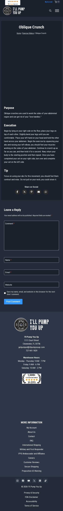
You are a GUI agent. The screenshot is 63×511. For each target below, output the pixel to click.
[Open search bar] (50, 11)
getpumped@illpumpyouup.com (32, 347)
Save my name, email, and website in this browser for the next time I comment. (31, 293)
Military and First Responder (31, 449)
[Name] (31, 260)
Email (8, 272)
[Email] (31, 272)
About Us (31, 432)
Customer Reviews (31, 462)
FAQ (31, 440)
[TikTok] (45, 480)
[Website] (31, 284)
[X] (34, 480)
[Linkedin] (40, 480)
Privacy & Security (31, 492)
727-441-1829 (31, 350)
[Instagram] (17, 480)
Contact (31, 436)
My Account (48, 2)
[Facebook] (23, 480)
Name (8, 260)
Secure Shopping (31, 466)
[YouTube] (28, 480)
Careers (31, 458)
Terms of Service (31, 505)
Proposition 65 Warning (31, 471)
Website (8, 285)
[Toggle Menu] (57, 11)
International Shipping (31, 445)
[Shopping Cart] (57, 1)
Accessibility (31, 501)
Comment (9, 223)
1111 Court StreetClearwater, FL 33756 (31, 340)
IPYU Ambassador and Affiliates (31, 453)
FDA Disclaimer (31, 497)
